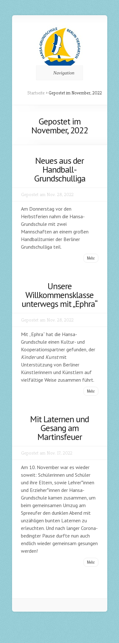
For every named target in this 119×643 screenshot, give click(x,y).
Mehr (91, 258)
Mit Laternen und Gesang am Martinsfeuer (59, 427)
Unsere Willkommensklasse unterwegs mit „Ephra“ (59, 294)
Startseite (36, 93)
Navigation (59, 72)
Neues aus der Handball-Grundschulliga (59, 169)
